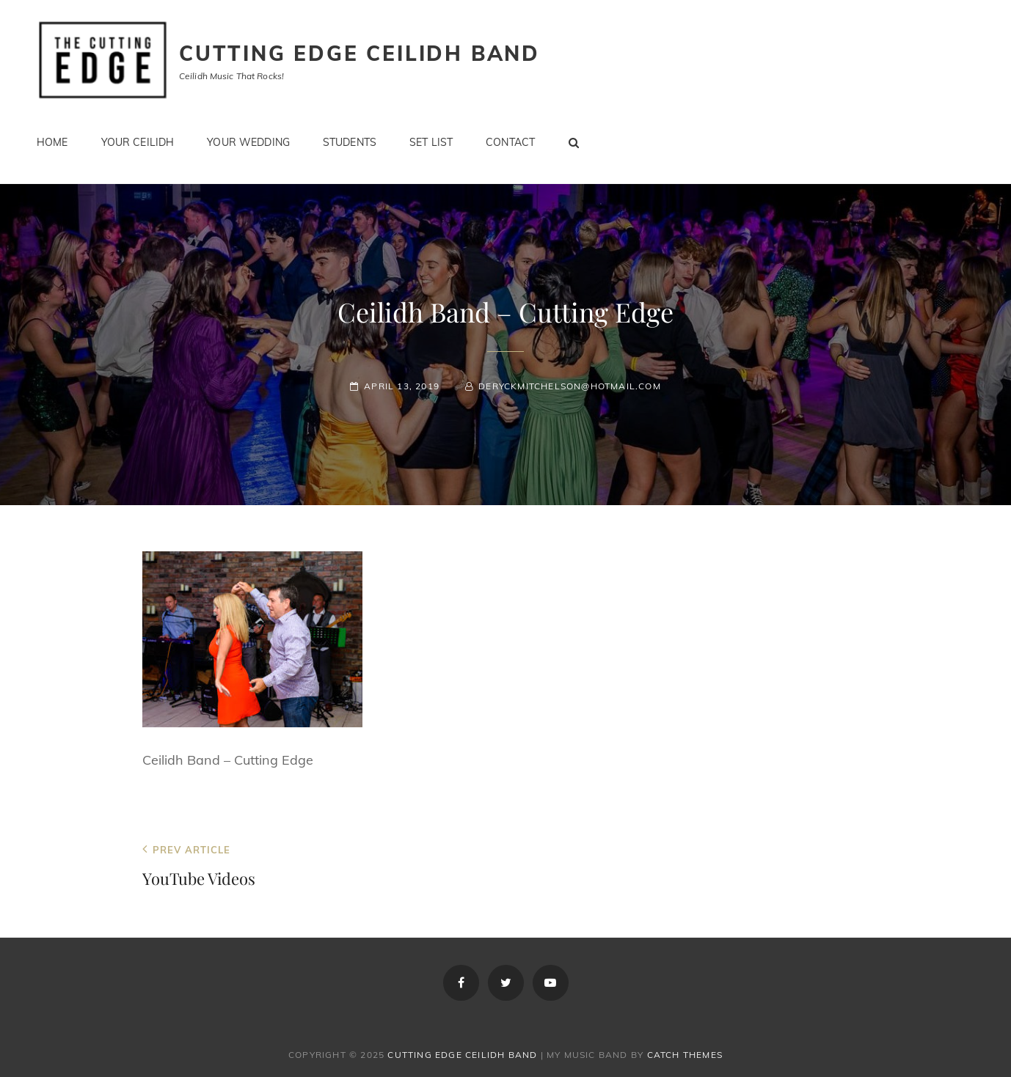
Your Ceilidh (138, 142)
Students (349, 142)
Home (52, 142)
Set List (431, 142)
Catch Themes (685, 1054)
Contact (510, 142)
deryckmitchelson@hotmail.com (569, 386)
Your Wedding (248, 142)
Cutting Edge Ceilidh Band (359, 53)
